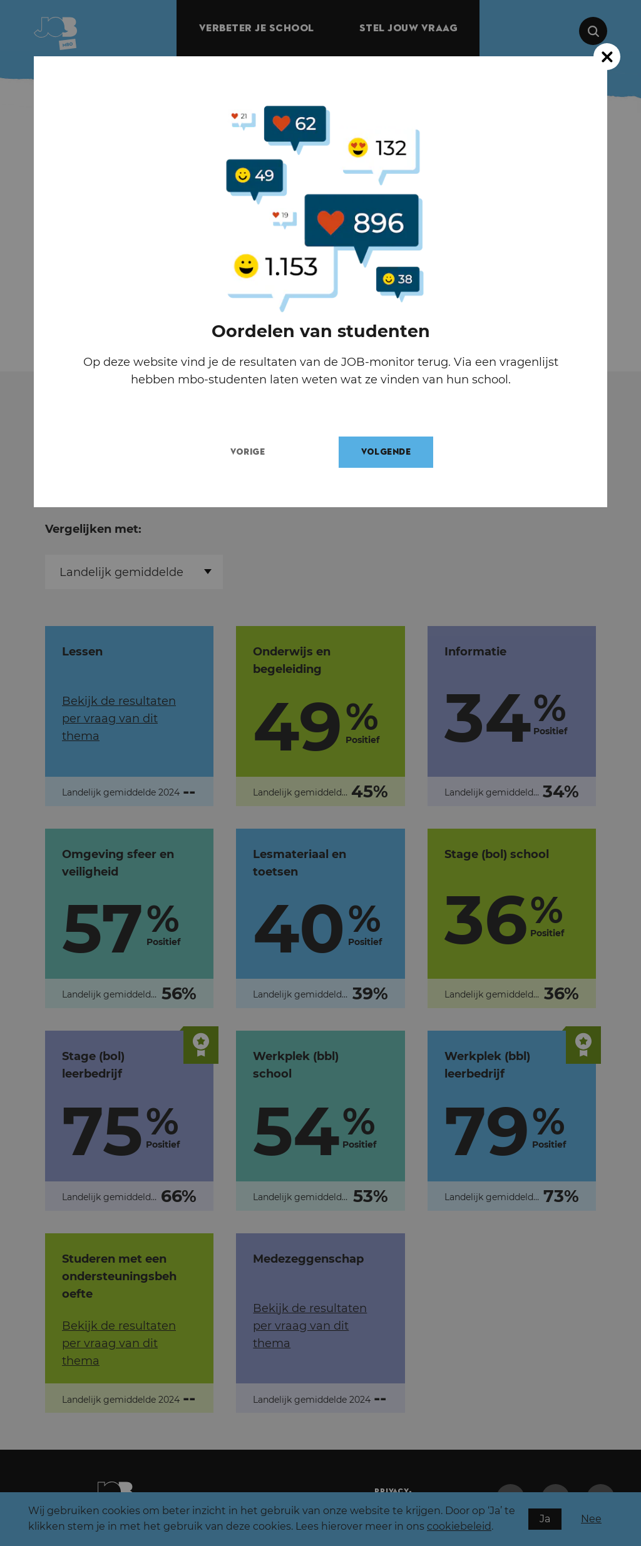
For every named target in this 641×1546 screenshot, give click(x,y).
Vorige (258, 452)
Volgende (397, 452)
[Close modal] (606, 56)
